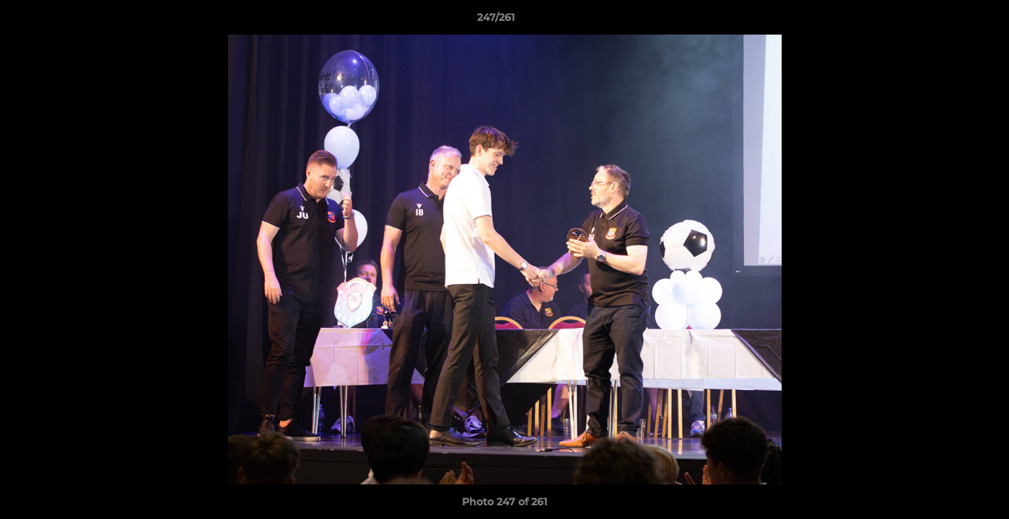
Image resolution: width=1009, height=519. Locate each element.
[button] (948, 20)
